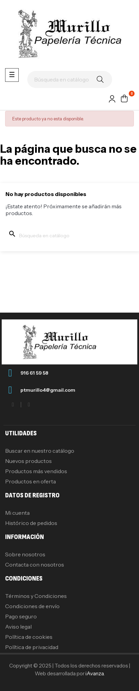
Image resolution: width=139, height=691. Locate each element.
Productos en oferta (30, 481)
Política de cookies (28, 636)
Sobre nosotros (25, 554)
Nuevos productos (28, 460)
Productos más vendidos (36, 471)
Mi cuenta (17, 512)
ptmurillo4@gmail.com (47, 390)
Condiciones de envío (32, 606)
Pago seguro (21, 616)
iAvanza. (95, 673)
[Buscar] (69, 79)
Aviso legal (18, 626)
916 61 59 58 (34, 373)
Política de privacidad (31, 647)
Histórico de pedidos (31, 523)
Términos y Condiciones (36, 595)
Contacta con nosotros (34, 564)
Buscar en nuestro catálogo (39, 450)
